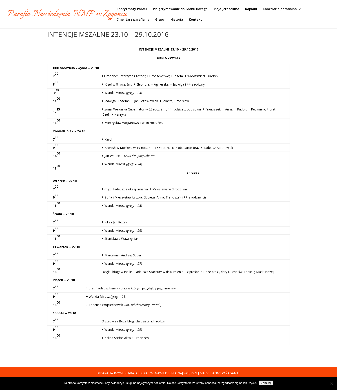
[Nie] (331, 383)
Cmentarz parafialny (133, 20)
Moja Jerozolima (226, 9)
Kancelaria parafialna (280, 9)
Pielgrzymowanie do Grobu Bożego (180, 9)
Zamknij (266, 383)
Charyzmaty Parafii (132, 9)
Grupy (160, 20)
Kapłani (251, 9)
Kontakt (195, 20)
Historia (177, 20)
